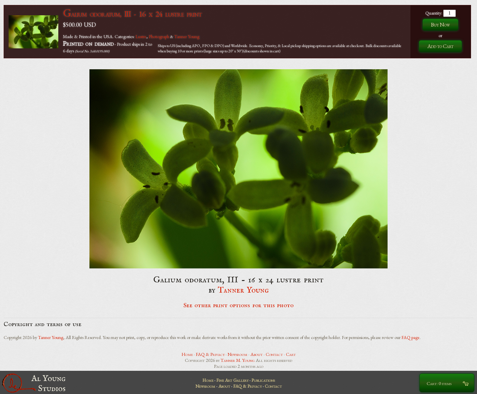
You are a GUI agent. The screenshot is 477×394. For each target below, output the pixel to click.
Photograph (159, 36)
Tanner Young (186, 36)
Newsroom (237, 354)
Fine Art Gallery (232, 380)
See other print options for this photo (239, 306)
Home (187, 354)
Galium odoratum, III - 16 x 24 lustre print (132, 14)
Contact (274, 354)
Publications (263, 380)
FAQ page (410, 337)
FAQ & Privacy (210, 354)
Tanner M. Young (238, 360)
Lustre (140, 36)
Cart (291, 354)
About (256, 354)
